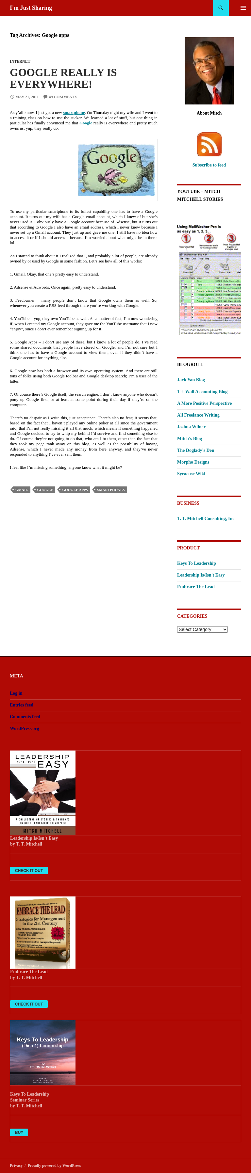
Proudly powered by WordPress (54, 1165)
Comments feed (25, 716)
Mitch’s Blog (189, 438)
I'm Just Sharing (31, 8)
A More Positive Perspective (204, 403)
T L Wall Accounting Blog (202, 391)
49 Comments (63, 97)
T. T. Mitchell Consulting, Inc (205, 518)
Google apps (75, 490)
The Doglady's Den (195, 450)
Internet (20, 61)
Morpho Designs (193, 462)
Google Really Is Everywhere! (63, 78)
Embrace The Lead (196, 586)
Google (85, 122)
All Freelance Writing (198, 415)
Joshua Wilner (191, 426)
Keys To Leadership (196, 563)
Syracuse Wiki (191, 473)
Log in (16, 693)
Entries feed (21, 705)
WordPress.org (24, 728)
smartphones (111, 490)
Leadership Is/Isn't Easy (201, 575)
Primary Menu (243, 8)
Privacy (16, 1165)
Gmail (21, 490)
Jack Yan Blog (191, 379)
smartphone (74, 112)
